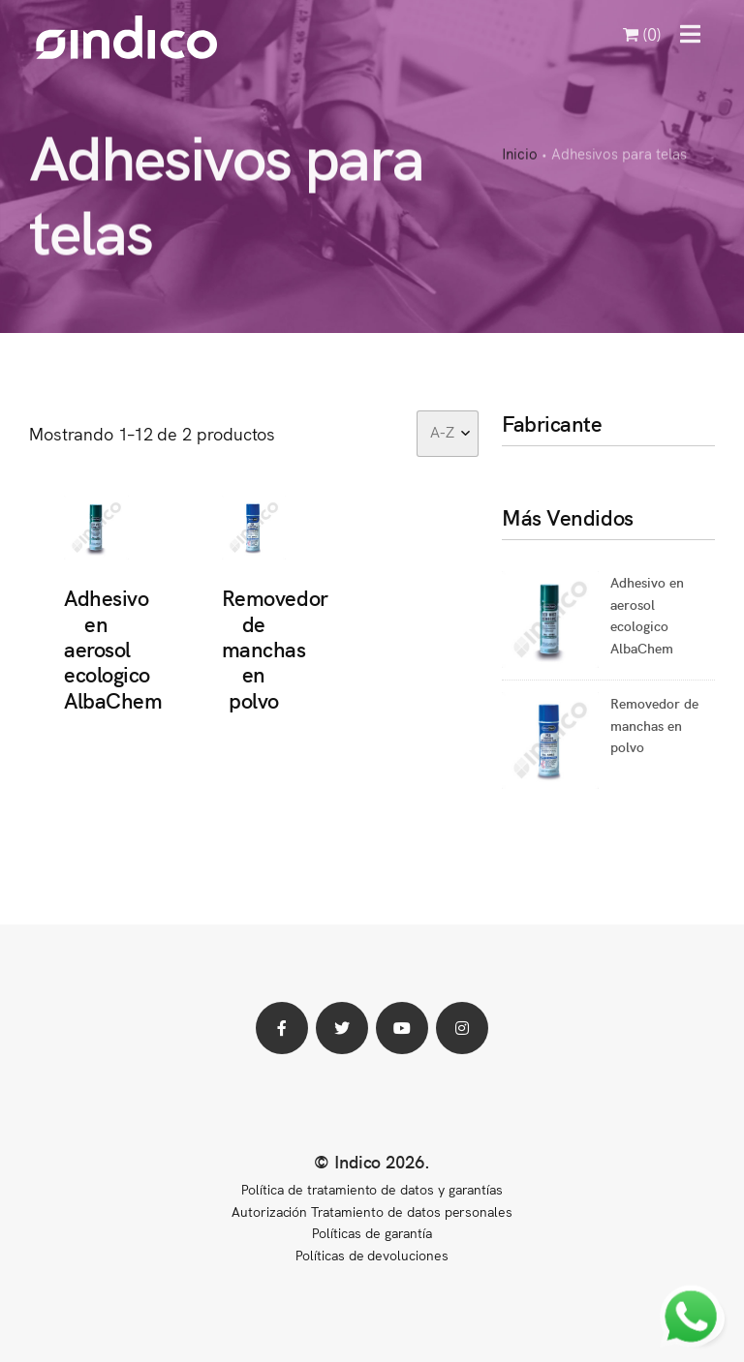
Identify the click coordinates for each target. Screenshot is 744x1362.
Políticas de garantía (371, 1232)
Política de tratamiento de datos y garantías (371, 1188)
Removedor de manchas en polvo (275, 648)
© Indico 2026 (369, 1161)
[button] (690, 34)
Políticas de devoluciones (372, 1254)
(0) (642, 33)
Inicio (520, 154)
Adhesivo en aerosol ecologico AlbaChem (113, 648)
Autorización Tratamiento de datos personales (372, 1211)
